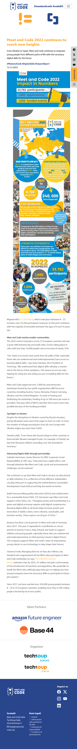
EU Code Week (26, 319)
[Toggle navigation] (68, 6)
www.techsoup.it (14, 723)
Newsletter (74, 74)
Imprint (33, 717)
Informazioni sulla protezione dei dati (35, 721)
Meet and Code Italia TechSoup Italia (16, 716)
